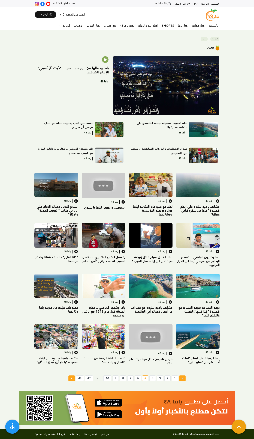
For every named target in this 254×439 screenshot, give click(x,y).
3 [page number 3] (160, 378)
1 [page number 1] (175, 378)
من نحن (105, 434)
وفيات (78, 25)
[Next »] (71, 378)
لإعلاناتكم (75, 434)
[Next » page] (71, 378)
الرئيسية (214, 25)
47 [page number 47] (88, 378)
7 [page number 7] (130, 378)
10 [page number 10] (107, 378)
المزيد (66, 25)
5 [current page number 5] (144, 378)
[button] (166, 85)
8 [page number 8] (123, 378)
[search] (72, 14)
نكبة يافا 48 (127, 25)
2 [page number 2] (167, 378)
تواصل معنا (90, 434)
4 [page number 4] (152, 378)
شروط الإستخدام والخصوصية (50, 434)
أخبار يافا (183, 25)
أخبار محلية (198, 25)
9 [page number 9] (115, 378)
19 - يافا (164, 3)
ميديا (204, 39)
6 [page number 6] (138, 378)
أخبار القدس (93, 25)
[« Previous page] (182, 378)
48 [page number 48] (79, 378)
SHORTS (168, 25)
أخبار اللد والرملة (148, 25)
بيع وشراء (110, 25)
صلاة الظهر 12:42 (65, 3)
